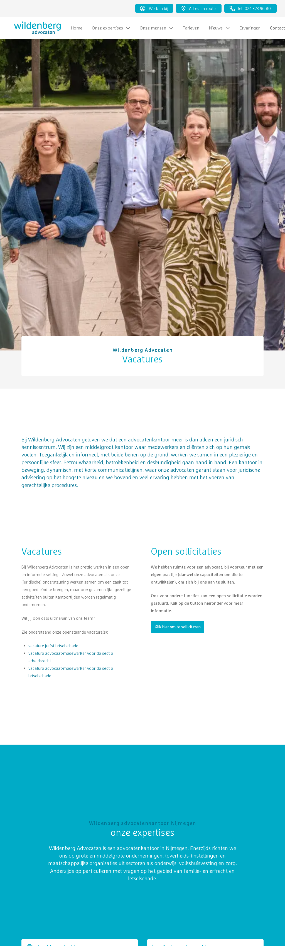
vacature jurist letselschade (53, 645)
